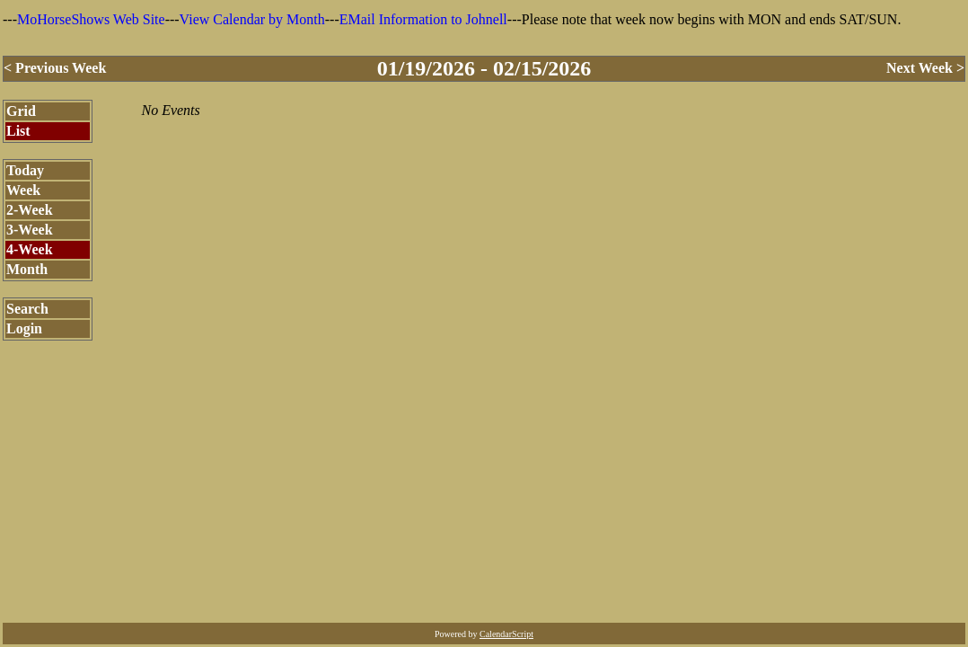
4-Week (29, 249)
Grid (21, 111)
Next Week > (925, 67)
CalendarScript (506, 634)
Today (25, 170)
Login (24, 328)
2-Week (29, 209)
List (18, 130)
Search (27, 308)
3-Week (29, 229)
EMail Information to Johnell (423, 19)
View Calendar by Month (252, 19)
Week (23, 190)
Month (27, 269)
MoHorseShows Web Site (91, 19)
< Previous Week (55, 67)
